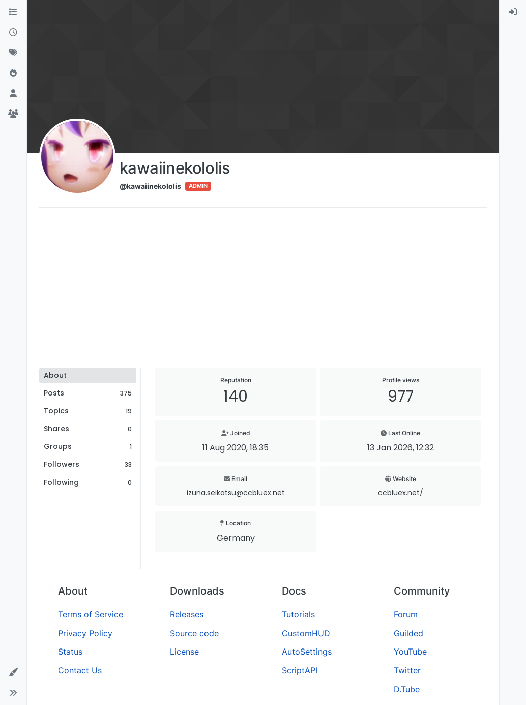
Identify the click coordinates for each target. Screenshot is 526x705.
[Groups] (13, 114)
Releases (186, 614)
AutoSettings (307, 651)
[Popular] (13, 73)
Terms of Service (90, 614)
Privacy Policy (85, 633)
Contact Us (80, 670)
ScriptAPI (299, 670)
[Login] (513, 12)
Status (70, 651)
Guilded (408, 633)
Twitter (407, 670)
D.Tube (407, 689)
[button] (13, 672)
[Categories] (13, 12)
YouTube (410, 651)
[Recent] (13, 32)
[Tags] (13, 53)
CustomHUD (306, 633)
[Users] (13, 94)
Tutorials (298, 614)
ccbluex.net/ (400, 493)
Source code (194, 633)
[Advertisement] (263, 291)
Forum (406, 614)
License (184, 651)
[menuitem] (513, 12)
